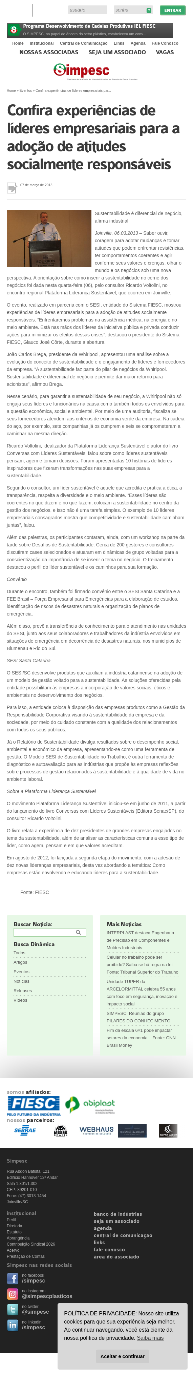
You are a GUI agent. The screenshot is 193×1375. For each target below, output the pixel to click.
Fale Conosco (165, 43)
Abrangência (18, 1238)
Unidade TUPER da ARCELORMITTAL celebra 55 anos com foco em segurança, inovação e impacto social (142, 992)
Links (119, 43)
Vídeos (20, 1000)
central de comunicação (123, 1236)
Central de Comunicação (84, 43)
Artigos (20, 962)
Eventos (26, 90)
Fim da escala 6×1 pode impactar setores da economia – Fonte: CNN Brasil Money (141, 1038)
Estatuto (14, 1232)
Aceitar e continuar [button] (123, 1356)
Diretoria (14, 1226)
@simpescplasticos (47, 1296)
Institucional (42, 43)
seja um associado (117, 1221)
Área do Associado (51, 9)
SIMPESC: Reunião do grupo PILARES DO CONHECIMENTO (138, 1017)
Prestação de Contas (26, 1256)
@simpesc (35, 1311)
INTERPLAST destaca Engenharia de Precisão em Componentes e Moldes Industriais (140, 940)
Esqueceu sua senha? (148, 10)
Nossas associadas (49, 52)
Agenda (138, 43)
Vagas (165, 52)
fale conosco (109, 1250)
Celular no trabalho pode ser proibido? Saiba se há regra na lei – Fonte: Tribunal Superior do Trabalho (142, 965)
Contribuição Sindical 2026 (31, 1244)
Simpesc (111, 75)
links (99, 1243)
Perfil (11, 1219)
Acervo (13, 1250)
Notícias (21, 981)
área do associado (116, 1257)
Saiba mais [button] (150, 1338)
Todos (19, 952)
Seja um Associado (117, 52)
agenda (103, 1229)
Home (17, 43)
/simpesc (33, 1280)
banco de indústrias (118, 1214)
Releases (23, 990)
